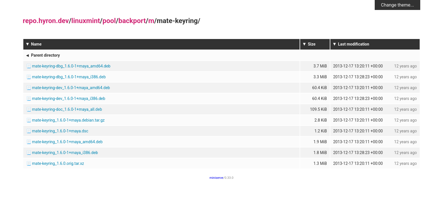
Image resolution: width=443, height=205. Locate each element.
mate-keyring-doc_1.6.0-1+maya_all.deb (67, 109)
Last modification (353, 44)
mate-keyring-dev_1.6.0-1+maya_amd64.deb (71, 87)
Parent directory (45, 55)
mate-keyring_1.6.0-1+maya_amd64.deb (67, 142)
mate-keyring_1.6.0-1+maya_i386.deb (65, 152)
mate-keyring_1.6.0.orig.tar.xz (58, 163)
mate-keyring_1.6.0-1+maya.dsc (60, 131)
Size (312, 44)
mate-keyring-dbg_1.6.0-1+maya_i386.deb (69, 77)
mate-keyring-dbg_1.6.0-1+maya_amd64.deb (71, 66)
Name (36, 44)
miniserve (216, 178)
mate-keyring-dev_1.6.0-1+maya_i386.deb (68, 98)
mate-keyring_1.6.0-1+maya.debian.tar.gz (68, 120)
